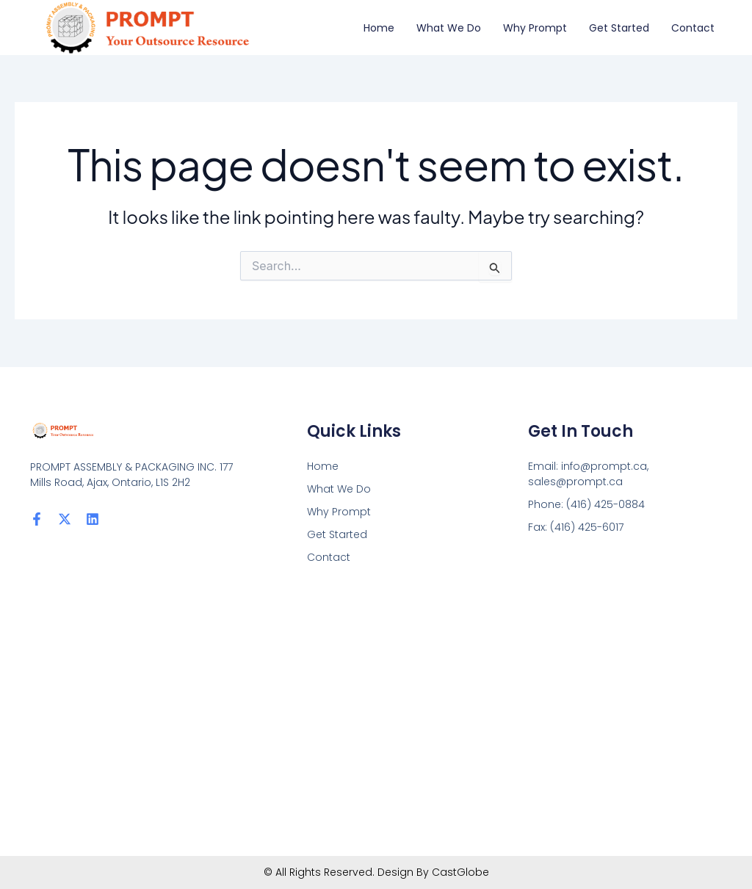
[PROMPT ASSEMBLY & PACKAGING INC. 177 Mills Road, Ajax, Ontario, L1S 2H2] (376, 711)
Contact (693, 28)
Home (379, 28)
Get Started (619, 28)
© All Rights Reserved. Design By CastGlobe (376, 872)
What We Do (448, 28)
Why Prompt (535, 28)
